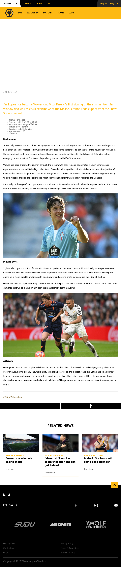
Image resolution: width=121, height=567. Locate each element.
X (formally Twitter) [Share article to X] (30, 406)
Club (71, 13)
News (19, 13)
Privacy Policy (67, 544)
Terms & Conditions (70, 548)
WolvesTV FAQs (68, 553)
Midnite (61, 524)
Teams (60, 13)
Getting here (9, 544)
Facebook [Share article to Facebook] (91, 406)
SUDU (25, 524)
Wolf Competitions (96, 524)
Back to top (115, 485)
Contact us (8, 548)
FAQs (5, 553)
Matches (48, 13)
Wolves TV (33, 13)
